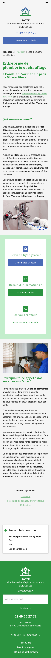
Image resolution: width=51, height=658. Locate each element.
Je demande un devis (25, 40)
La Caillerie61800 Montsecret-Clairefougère (25, 624)
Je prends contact (25, 292)
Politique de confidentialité (25, 652)
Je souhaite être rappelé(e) (25, 322)
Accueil (20, 52)
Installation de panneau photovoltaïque (25, 501)
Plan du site (25, 642)
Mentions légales (25, 647)
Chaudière (25, 496)
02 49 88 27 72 (25, 33)
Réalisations (25, 505)
